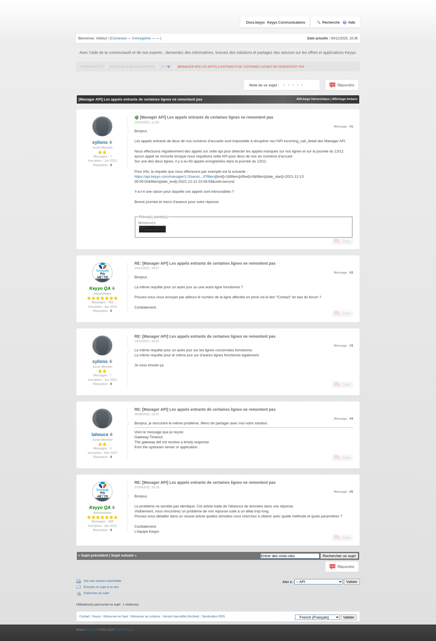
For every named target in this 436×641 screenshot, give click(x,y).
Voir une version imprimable (102, 580)
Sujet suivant (122, 555)
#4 (351, 418)
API (163, 66)
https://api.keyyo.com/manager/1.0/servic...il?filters (174, 176)
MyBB (91, 629)
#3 (351, 345)
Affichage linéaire (345, 99)
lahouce (99, 434)
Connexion (119, 38)
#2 (351, 272)
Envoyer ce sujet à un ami (101, 587)
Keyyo (96, 616)
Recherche (328, 22)
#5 (351, 491)
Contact (84, 616)
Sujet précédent (94, 555)
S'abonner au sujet (96, 593)
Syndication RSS (213, 616)
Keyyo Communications (286, 22)
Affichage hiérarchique (313, 99)
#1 (351, 126)
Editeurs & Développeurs (132, 66)
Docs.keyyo (255, 22)
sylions (100, 142)
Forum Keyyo (92, 66)
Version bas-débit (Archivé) (181, 616)
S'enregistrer (141, 38)
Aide (348, 22)
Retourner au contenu (145, 616)
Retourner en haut (115, 616)
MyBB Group (124, 629)
